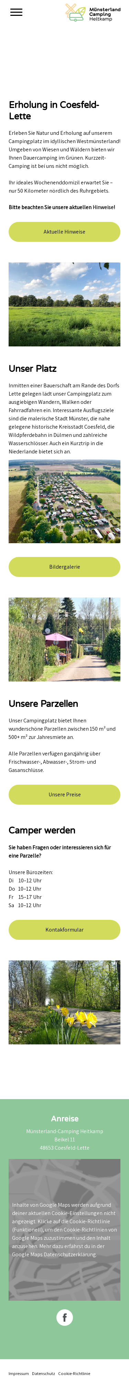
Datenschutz (43, 1373)
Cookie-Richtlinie (89, 1221)
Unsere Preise (65, 794)
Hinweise (103, 207)
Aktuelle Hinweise (64, 231)
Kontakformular (64, 929)
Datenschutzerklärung (70, 1254)
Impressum (19, 1373)
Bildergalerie (64, 566)
